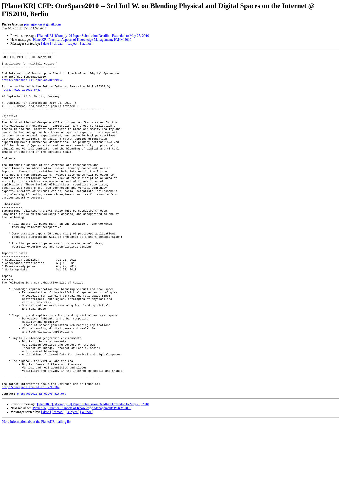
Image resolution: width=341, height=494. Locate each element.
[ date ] (46, 43)
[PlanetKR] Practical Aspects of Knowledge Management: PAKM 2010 (81, 39)
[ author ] (86, 43)
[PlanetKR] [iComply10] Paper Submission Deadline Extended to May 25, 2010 (93, 35)
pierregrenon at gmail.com (42, 24)
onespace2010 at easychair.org (41, 462)
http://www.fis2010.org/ (21, 97)
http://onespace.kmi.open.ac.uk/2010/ (32, 86)
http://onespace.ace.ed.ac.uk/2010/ (30, 454)
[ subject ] (72, 43)
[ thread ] (58, 43)
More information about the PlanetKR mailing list (36, 490)
